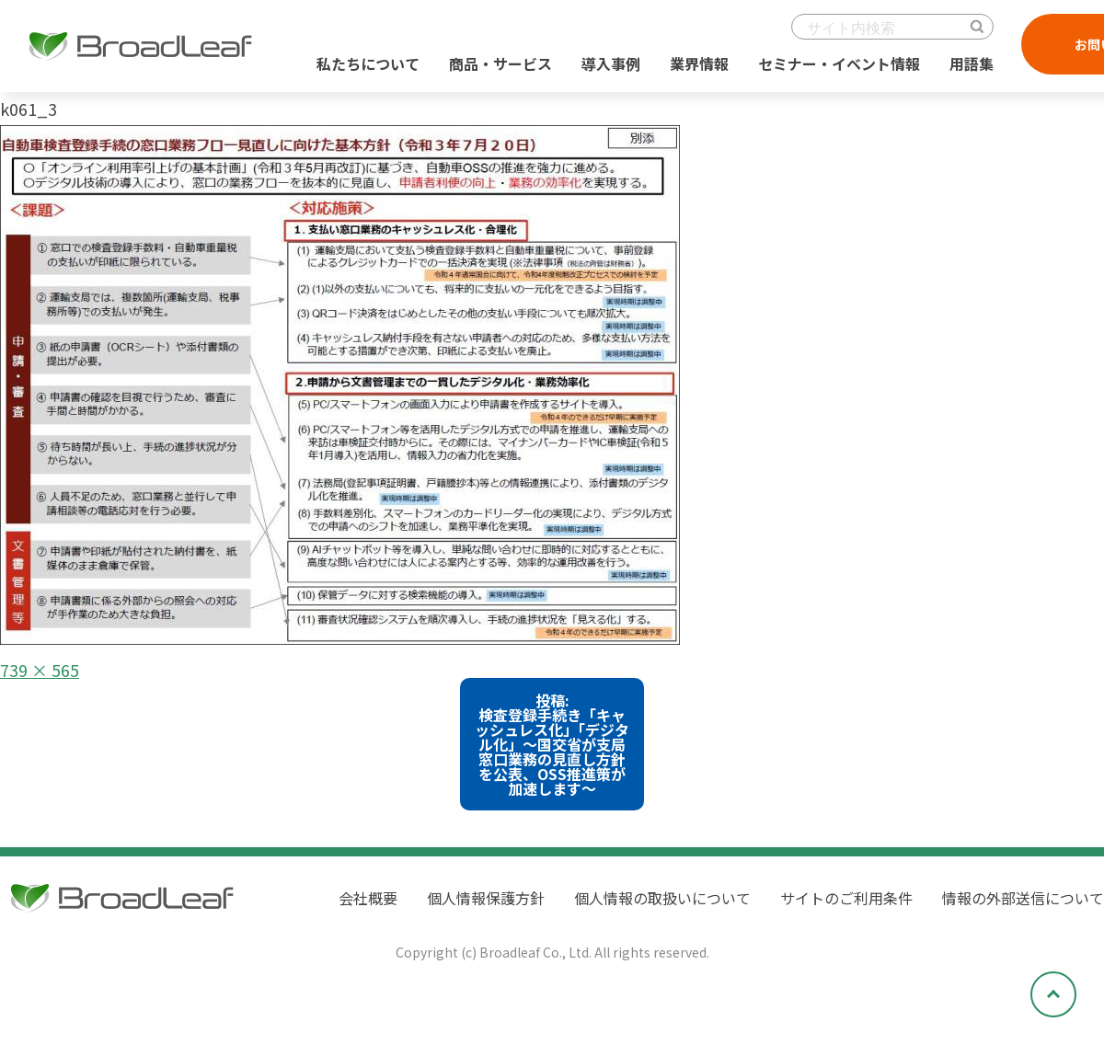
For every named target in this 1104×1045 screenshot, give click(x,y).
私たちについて (368, 63)
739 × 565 (39, 670)
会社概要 (368, 898)
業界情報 (699, 63)
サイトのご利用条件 (846, 898)
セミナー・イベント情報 (839, 63)
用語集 (971, 63)
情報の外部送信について (1023, 898)
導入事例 (610, 63)
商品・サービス (500, 63)
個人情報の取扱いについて (662, 898)
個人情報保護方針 (486, 898)
